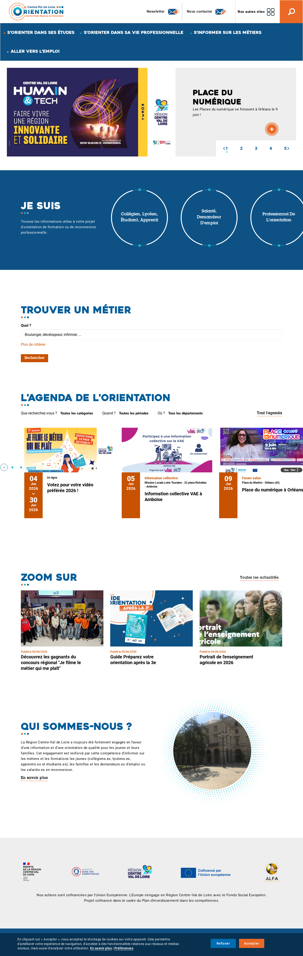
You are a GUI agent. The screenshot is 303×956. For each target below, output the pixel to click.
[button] (224, 148)
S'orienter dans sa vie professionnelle (133, 32)
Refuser (223, 943)
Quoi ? (26, 325)
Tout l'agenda (269, 413)
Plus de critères (33, 344)
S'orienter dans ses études (40, 32)
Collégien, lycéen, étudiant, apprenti (139, 217)
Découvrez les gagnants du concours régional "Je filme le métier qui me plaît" (51, 662)
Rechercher (34, 358)
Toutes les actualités (259, 578)
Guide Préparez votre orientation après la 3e (133, 659)
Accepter (251, 943)
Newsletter (163, 11)
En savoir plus (34, 778)
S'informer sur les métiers (228, 32)
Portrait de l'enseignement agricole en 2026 (226, 659)
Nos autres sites (251, 12)
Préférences (124, 948)
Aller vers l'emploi (35, 51)
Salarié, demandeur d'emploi (209, 217)
